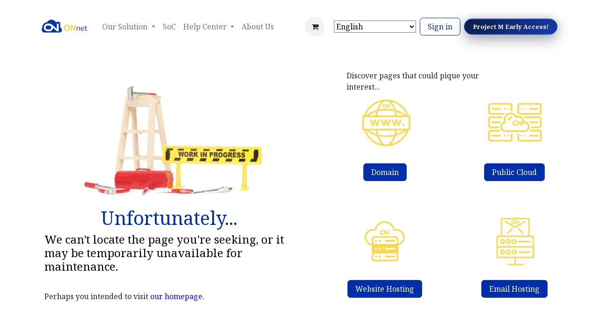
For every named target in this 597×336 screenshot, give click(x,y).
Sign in (440, 26)
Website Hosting (384, 289)
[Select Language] (375, 27)
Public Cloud (514, 172)
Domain (385, 172)
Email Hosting (514, 289)
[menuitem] (169, 26)
